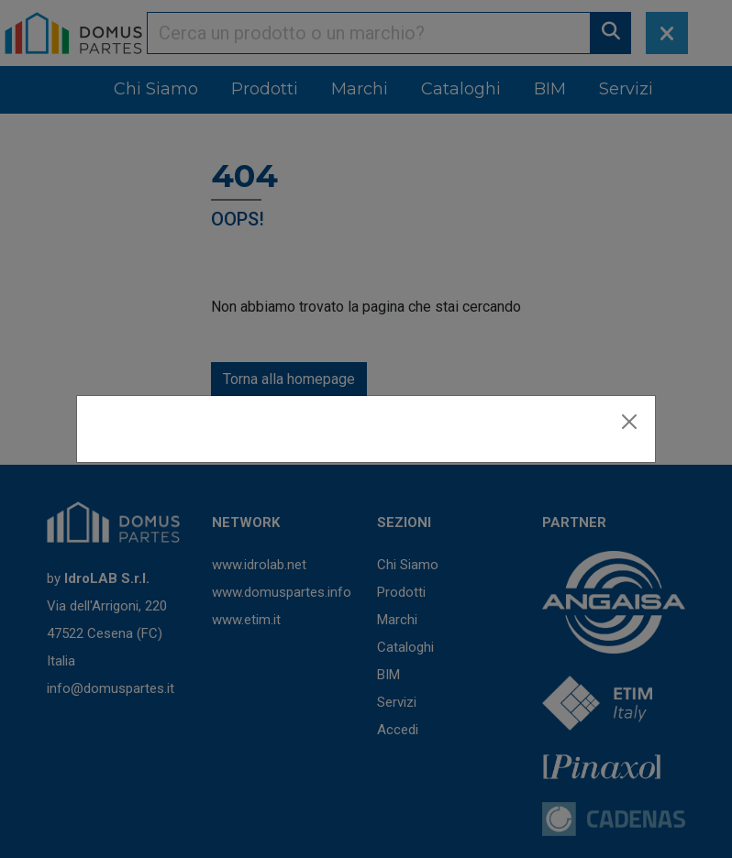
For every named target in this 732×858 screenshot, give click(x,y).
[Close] (629, 422)
